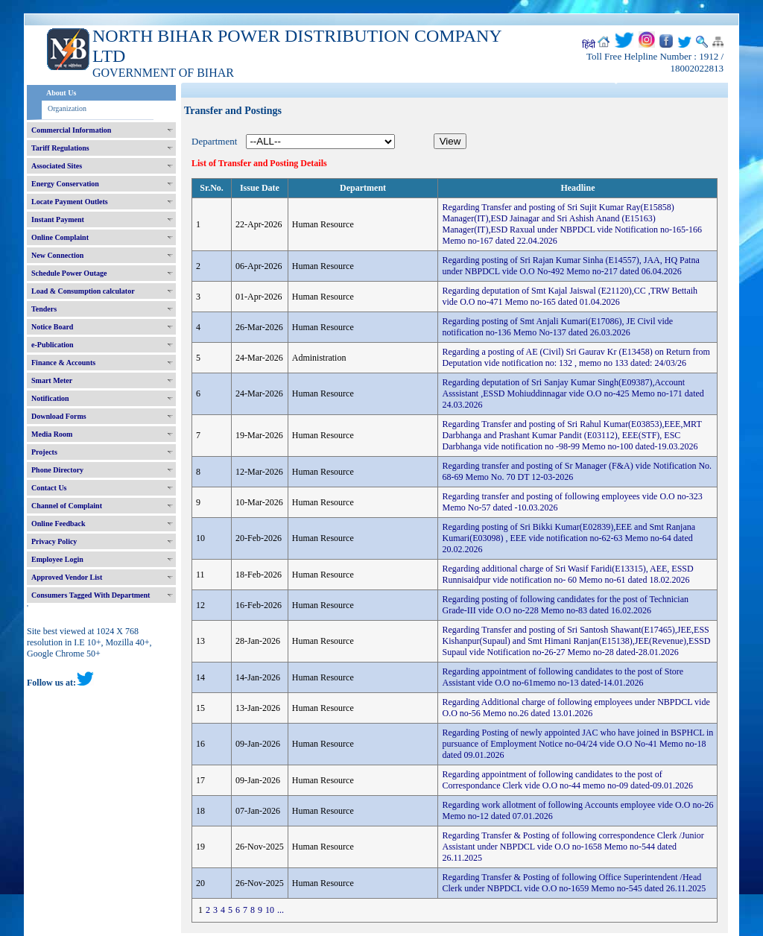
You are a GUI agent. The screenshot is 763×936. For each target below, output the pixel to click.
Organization (67, 108)
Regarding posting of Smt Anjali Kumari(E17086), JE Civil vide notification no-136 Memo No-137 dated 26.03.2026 (557, 327)
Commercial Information (71, 130)
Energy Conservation (65, 184)
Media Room (51, 434)
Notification (50, 398)
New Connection (57, 255)
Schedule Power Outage (69, 273)
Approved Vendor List (66, 577)
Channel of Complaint (66, 506)
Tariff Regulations (60, 148)
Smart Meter (51, 380)
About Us (61, 93)
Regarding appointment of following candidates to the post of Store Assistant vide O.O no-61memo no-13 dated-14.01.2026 (562, 677)
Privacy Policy (54, 541)
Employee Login (57, 559)
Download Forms (58, 416)
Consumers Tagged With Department (90, 595)
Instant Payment (57, 219)
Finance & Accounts (63, 362)
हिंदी (588, 44)
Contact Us (49, 488)
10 (269, 910)
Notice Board (52, 327)
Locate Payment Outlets (69, 201)
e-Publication (52, 345)
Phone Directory (57, 470)
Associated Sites (56, 166)
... (280, 910)
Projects (44, 452)
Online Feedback (58, 523)
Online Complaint (60, 237)
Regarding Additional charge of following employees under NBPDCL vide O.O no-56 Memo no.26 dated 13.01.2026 (575, 707)
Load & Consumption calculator (83, 291)
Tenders (44, 309)
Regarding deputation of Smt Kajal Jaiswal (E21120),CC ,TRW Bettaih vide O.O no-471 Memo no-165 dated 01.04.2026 (569, 296)
